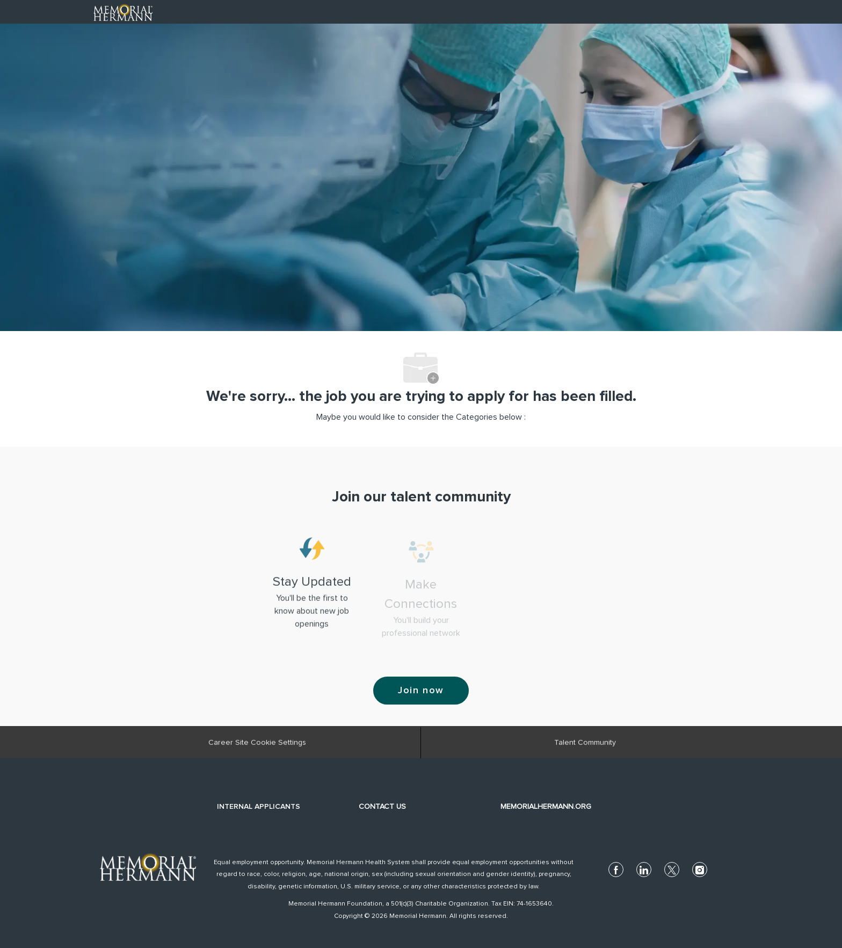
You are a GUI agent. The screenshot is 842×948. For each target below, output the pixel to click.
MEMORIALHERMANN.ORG (545, 806)
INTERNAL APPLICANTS (258, 806)
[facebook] (615, 869)
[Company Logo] (123, 11)
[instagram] (699, 869)
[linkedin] (643, 869)
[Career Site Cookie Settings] (257, 747)
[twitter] (671, 869)
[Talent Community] (585, 747)
